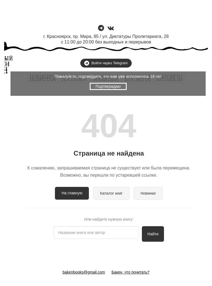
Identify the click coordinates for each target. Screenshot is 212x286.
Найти (152, 234)
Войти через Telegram (106, 63)
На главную (72, 193)
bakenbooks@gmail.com (84, 272)
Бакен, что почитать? (130, 272)
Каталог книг (111, 193)
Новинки (148, 193)
